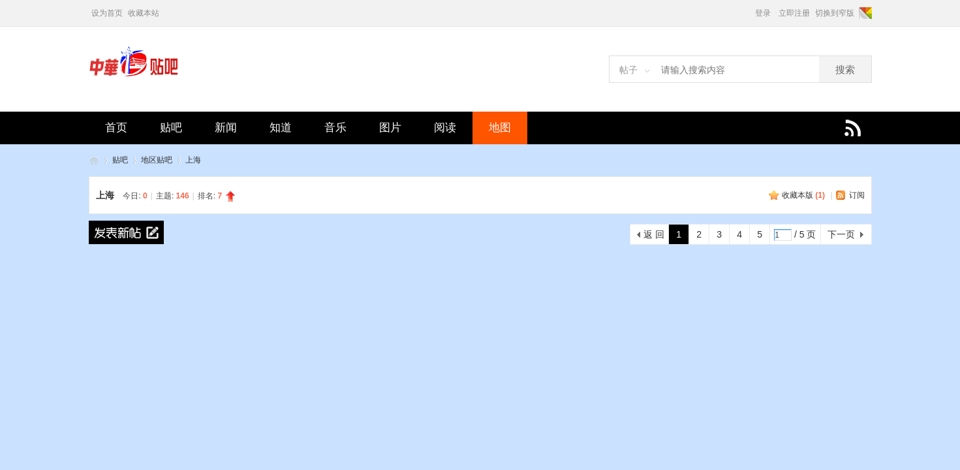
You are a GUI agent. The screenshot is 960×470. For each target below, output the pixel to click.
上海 (193, 159)
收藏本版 (803, 195)
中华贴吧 (94, 160)
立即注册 (794, 13)
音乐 (335, 127)
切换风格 (864, 13)
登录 (763, 13)
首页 (116, 127)
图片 (390, 127)
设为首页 (107, 13)
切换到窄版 (834, 13)
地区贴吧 (156, 159)
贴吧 (171, 127)
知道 (281, 127)
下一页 (841, 234)
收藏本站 (143, 13)
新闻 (226, 127)
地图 (500, 127)
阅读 (445, 127)
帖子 (628, 70)
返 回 (653, 234)
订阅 (857, 195)
